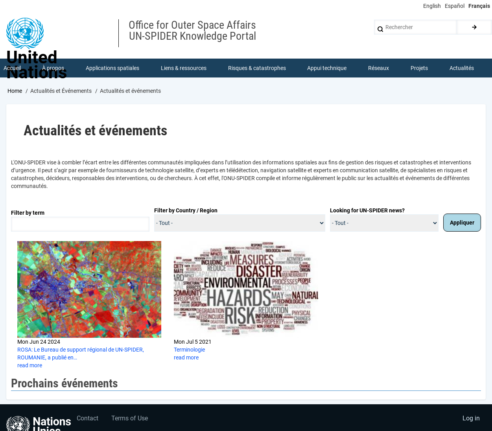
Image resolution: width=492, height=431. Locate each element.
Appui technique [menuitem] (327, 68)
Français (479, 6)
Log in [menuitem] (470, 420)
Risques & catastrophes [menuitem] (257, 68)
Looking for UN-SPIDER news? (367, 211)
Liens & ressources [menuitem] (183, 68)
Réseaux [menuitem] (379, 68)
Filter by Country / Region (185, 211)
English (432, 6)
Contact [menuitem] (88, 420)
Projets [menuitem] (419, 68)
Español (454, 6)
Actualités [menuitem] (462, 68)
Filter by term (27, 213)
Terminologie (189, 350)
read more (29, 366)
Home (14, 91)
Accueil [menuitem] (12, 68)
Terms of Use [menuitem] (130, 420)
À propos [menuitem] (53, 68)
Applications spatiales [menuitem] (113, 68)
